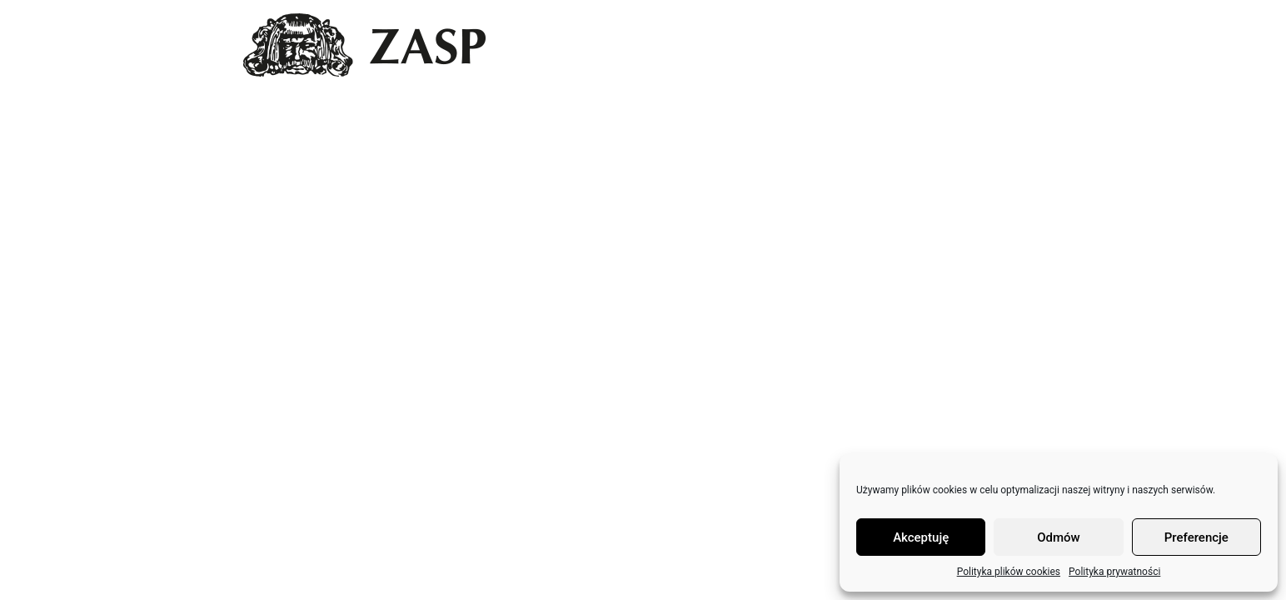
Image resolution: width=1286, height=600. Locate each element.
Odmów (1058, 537)
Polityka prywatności (1114, 572)
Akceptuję (921, 537)
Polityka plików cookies (1008, 572)
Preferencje (1196, 537)
